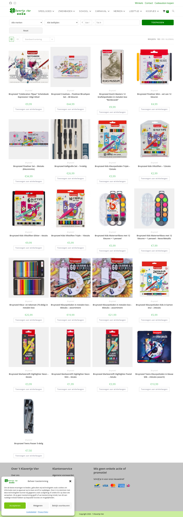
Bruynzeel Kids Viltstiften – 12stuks (154, 166)
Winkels (139, 3)
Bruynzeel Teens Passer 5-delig (28, 443)
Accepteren (14, 505)
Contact (149, 3)
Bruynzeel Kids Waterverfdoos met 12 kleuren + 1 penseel (112, 237)
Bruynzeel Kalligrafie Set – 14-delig (70, 166)
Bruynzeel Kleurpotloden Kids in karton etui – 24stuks (154, 306)
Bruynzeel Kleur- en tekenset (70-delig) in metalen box (28, 306)
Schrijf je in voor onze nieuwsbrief (109, 479)
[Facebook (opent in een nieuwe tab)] (11, 3)
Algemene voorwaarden (63, 475)
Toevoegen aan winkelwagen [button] (28, 109)
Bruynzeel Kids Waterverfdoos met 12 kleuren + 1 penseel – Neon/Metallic (154, 237)
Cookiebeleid (31, 512)
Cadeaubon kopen (164, 3)
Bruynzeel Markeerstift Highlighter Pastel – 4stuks (112, 375)
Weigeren (38, 505)
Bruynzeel (28, 90)
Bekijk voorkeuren (61, 505)
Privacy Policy (43, 512)
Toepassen (157, 22)
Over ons (15, 475)
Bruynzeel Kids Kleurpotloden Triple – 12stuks (112, 167)
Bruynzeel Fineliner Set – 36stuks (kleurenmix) (28, 167)
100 (158, 39)
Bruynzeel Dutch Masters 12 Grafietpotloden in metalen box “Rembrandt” (112, 97)
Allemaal (170, 39)
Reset (25, 30)
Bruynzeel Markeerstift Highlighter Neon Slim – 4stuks (71, 375)
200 (162, 39)
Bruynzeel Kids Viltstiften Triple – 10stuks (70, 235)
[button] (70, 481)
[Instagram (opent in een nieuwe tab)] (15, 3)
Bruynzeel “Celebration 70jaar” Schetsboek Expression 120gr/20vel (29, 95)
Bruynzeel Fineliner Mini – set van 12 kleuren (154, 95)
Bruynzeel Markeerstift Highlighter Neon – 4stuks (28, 375)
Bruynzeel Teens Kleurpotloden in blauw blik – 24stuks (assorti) (154, 375)
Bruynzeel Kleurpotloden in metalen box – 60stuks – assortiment (70, 306)
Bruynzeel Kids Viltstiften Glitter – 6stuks (29, 235)
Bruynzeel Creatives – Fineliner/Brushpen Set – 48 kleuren (70, 95)
